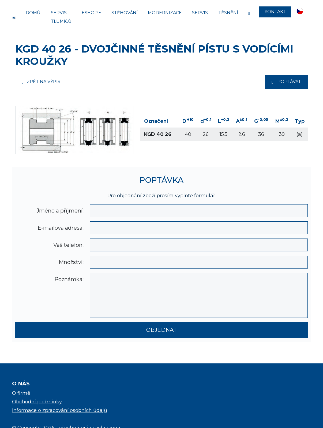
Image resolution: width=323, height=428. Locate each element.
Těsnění (228, 12)
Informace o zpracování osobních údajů (59, 410)
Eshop (90, 12)
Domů (33, 12)
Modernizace (165, 12)
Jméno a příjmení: (60, 210)
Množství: (71, 262)
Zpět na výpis (41, 81)
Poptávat (286, 81)
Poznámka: (69, 279)
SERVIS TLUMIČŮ (61, 17)
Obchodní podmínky (37, 402)
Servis (200, 12)
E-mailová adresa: (60, 228)
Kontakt (275, 11)
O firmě (21, 393)
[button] (301, 11)
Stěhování (124, 12)
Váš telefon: (68, 245)
